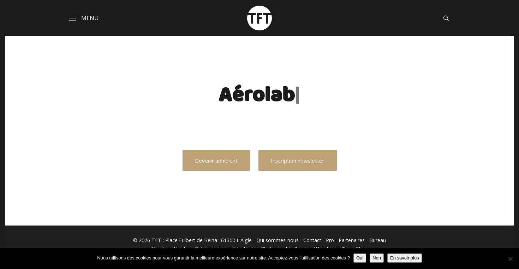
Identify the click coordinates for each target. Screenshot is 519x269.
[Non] (510, 258)
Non (376, 258)
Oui (359, 258)
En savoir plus (404, 258)
